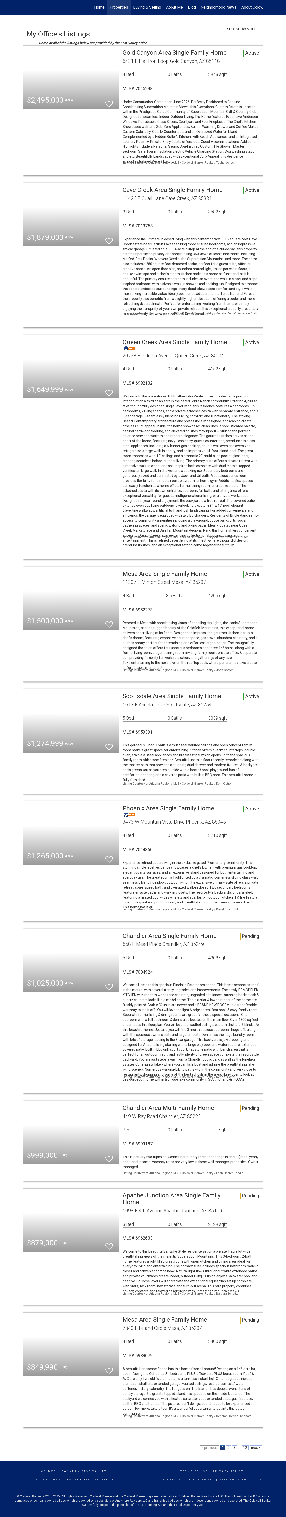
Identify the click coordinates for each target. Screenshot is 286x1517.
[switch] (109, 101)
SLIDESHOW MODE (241, 29)
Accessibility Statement (188, 1479)
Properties (119, 7)
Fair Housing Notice (240, 1479)
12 (245, 1448)
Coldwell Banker (59, 1471)
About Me (174, 7)
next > (256, 1448)
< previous (209, 1448)
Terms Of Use (194, 1471)
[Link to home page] (25, 7)
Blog (192, 7)
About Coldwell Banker (261, 7)
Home (99, 7)
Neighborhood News (218, 7)
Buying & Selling (147, 7)
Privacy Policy (228, 1471)
